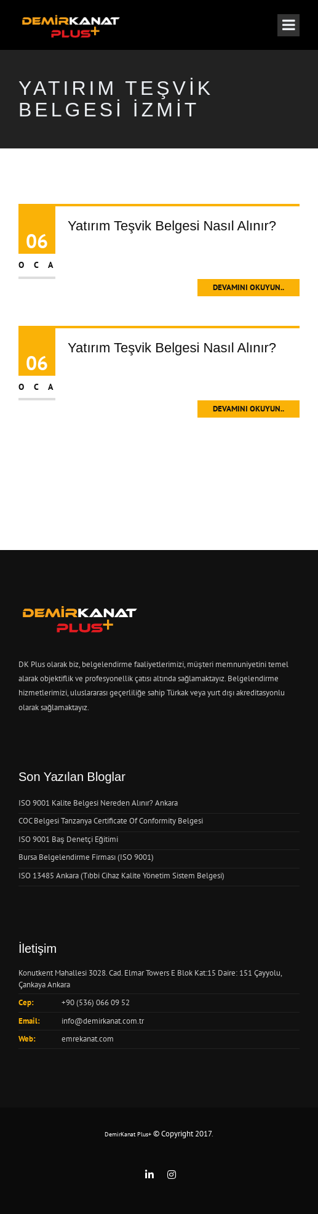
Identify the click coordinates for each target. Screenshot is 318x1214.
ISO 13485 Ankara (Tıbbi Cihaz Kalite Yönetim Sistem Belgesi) (121, 875)
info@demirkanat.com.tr (103, 1021)
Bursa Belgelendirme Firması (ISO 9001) (86, 857)
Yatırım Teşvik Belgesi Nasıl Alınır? (172, 225)
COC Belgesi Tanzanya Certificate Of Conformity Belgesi (110, 820)
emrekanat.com (88, 1039)
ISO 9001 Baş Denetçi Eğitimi (68, 839)
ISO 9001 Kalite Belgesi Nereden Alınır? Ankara (98, 803)
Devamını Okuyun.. (248, 287)
